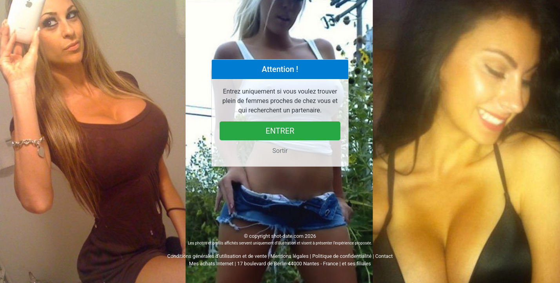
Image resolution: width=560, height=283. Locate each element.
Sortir (280, 150)
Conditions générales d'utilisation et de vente (217, 256)
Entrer (279, 131)
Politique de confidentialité (341, 256)
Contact (384, 256)
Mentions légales (290, 256)
